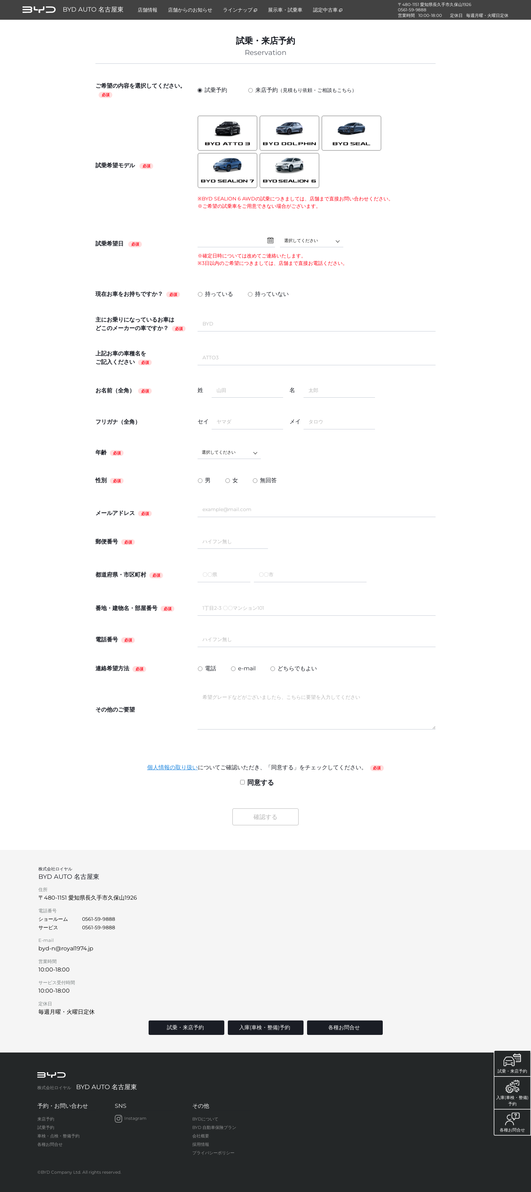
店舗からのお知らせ (190, 10)
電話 (210, 668)
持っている (219, 294)
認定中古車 (328, 10)
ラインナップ (240, 10)
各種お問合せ (50, 1144)
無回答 (268, 480)
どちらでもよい (297, 668)
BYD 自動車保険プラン (214, 1127)
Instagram (130, 1118)
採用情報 (200, 1144)
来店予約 (302, 90)
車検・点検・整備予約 (58, 1135)
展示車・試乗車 (285, 10)
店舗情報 (147, 10)
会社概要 (200, 1135)
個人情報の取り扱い (172, 767)
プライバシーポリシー (213, 1152)
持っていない (272, 294)
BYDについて (205, 1118)
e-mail (247, 668)
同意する (257, 782)
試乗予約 (212, 90)
